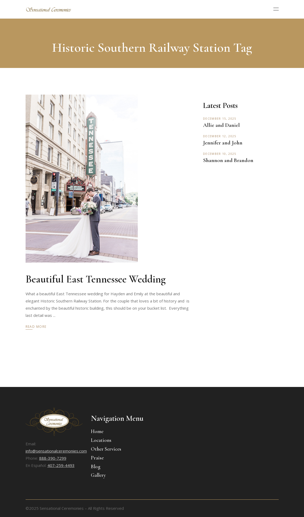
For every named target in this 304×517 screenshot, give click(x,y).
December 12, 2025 (219, 136)
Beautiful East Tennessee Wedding (96, 279)
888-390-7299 (52, 458)
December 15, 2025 (219, 118)
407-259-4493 (61, 465)
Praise (97, 458)
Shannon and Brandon (228, 160)
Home (97, 431)
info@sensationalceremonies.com (56, 451)
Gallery (98, 475)
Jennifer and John (222, 142)
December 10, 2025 (219, 154)
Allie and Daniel (221, 125)
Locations (101, 440)
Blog (95, 466)
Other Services (106, 449)
